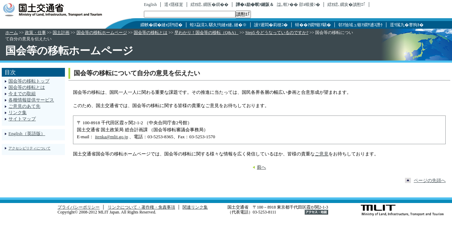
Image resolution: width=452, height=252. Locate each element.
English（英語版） (26, 133)
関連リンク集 (195, 207)
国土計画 (61, 32)
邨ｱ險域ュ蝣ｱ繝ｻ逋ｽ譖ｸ (360, 24)
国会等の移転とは (150, 32)
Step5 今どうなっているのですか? (276, 32)
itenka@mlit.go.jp (111, 136)
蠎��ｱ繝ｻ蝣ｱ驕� (313, 24)
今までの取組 (22, 93)
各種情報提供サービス (31, 100)
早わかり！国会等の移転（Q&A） (206, 32)
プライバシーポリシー (79, 207)
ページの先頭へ (430, 180)
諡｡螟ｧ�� (287, 4)
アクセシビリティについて (29, 148)
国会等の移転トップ (28, 81)
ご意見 (321, 153)
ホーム (11, 32)
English (150, 4)
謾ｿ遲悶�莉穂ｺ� (271, 24)
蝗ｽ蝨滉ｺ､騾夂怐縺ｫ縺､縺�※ (218, 24)
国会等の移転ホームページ (102, 32)
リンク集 (17, 112)
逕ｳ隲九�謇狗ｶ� (407, 24)
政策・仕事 (35, 32)
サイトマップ (22, 118)
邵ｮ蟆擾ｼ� (309, 4)
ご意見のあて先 (24, 106)
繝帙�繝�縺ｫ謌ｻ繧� (161, 24)
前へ (261, 167)
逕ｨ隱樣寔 (173, 4)
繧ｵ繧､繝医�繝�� (209, 4)
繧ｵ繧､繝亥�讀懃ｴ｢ (346, 4)
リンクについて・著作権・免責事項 (141, 207)
